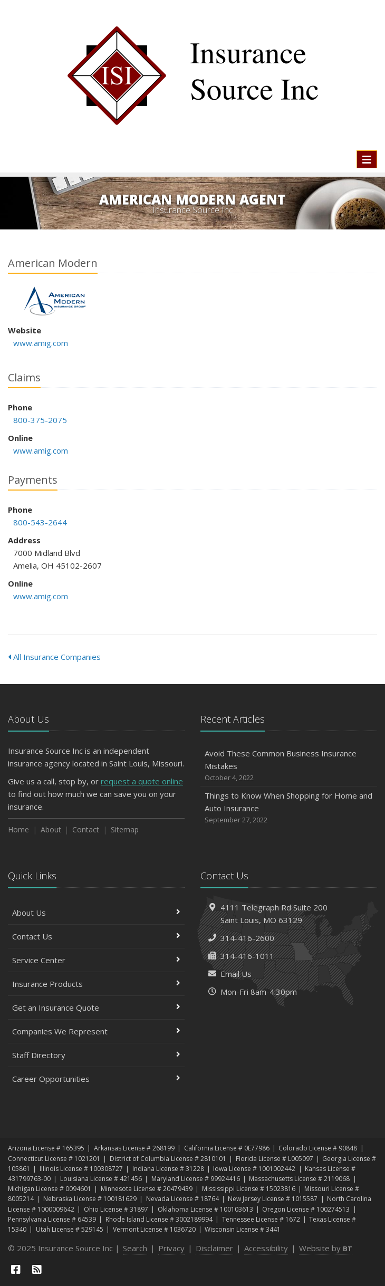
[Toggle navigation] (367, 159)
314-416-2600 (247, 938)
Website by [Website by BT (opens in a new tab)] (325, 1248)
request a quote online (142, 781)
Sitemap (125, 829)
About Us (96, 912)
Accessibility (266, 1248)
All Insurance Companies (54, 656)
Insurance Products (96, 983)
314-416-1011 (247, 956)
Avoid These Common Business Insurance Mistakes (289, 765)
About (51, 829)
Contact (85, 829)
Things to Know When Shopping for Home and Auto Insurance (289, 808)
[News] (37, 1269)
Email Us (236, 973)
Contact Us (96, 936)
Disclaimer (214, 1248)
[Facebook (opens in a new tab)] (16, 1269)
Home (18, 829)
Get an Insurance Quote (96, 1007)
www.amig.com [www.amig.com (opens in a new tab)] (40, 343)
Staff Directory (96, 1055)
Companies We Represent (96, 1031)
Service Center (96, 960)
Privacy (171, 1248)
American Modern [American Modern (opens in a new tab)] (55, 300)
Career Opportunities (96, 1078)
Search (135, 1248)
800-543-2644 (40, 522)
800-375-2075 (40, 420)
